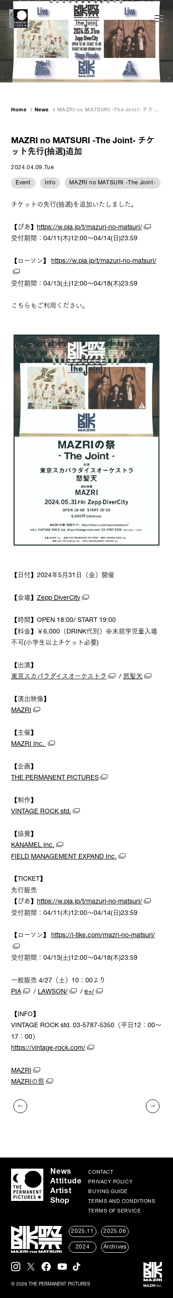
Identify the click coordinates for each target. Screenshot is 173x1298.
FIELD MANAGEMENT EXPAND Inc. (64, 857)
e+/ (89, 992)
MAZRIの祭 (27, 1082)
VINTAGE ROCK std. (41, 812)
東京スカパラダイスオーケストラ (59, 677)
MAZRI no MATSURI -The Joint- (112, 183)
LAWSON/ (53, 992)
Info (50, 183)
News (42, 110)
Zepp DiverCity (58, 598)
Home (18, 110)
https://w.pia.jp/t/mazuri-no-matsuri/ (89, 228)
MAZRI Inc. (28, 744)
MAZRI (21, 710)
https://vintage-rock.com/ (48, 1048)
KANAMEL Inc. (32, 845)
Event (23, 183)
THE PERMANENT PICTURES (55, 778)
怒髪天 (133, 677)
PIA (16, 992)
